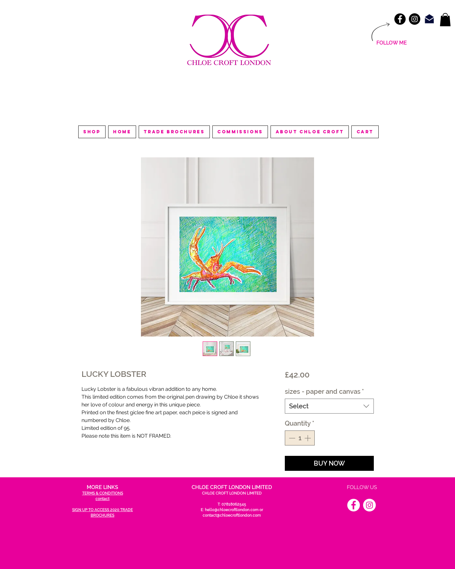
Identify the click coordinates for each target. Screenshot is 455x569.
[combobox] (329, 406)
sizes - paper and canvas (324, 391)
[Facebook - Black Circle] (400, 19)
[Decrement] (291, 438)
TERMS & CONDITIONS (102, 493)
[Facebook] (353, 505)
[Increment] (308, 438)
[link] (445, 19)
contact (102, 498)
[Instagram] (369, 505)
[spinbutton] (300, 438)
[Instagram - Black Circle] (414, 19)
